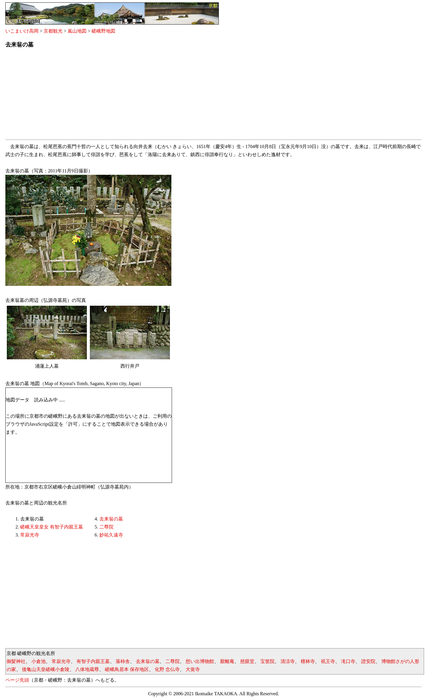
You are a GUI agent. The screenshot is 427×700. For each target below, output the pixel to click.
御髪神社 (16, 661)
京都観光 (53, 30)
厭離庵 (227, 661)
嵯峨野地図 (103, 30)
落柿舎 (123, 661)
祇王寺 (328, 661)
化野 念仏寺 (167, 669)
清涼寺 (288, 661)
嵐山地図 (77, 30)
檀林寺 (308, 661)
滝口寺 (348, 661)
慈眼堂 (247, 661)
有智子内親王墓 (93, 661)
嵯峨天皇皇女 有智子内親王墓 (51, 526)
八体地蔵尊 (87, 669)
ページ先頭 (17, 680)
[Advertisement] (183, 95)
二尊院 (106, 526)
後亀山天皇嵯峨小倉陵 (45, 669)
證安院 (368, 661)
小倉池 (38, 661)
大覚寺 (193, 669)
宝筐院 (267, 661)
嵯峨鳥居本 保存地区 (127, 669)
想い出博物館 (200, 661)
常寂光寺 (29, 534)
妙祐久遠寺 (111, 534)
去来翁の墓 (111, 518)
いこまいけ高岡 (22, 30)
